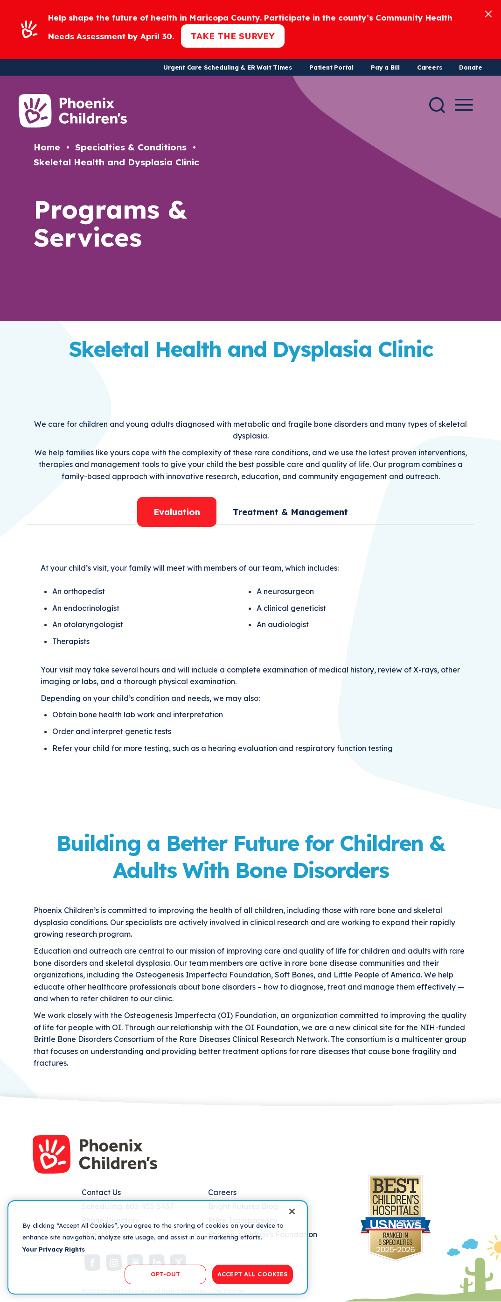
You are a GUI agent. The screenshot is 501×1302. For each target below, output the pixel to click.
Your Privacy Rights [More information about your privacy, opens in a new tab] (53, 1249)
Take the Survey (233, 36)
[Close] (488, 13)
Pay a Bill (385, 67)
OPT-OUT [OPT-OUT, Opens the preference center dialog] (166, 1274)
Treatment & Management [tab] (290, 511)
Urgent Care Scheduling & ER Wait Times (227, 67)
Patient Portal (331, 67)
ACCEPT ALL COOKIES (252, 1274)
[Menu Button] (464, 105)
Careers (429, 67)
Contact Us (101, 1192)
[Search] (437, 105)
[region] (157, 1247)
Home (47, 147)
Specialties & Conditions (131, 147)
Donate (470, 67)
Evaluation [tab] (176, 511)
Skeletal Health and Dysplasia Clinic (116, 162)
